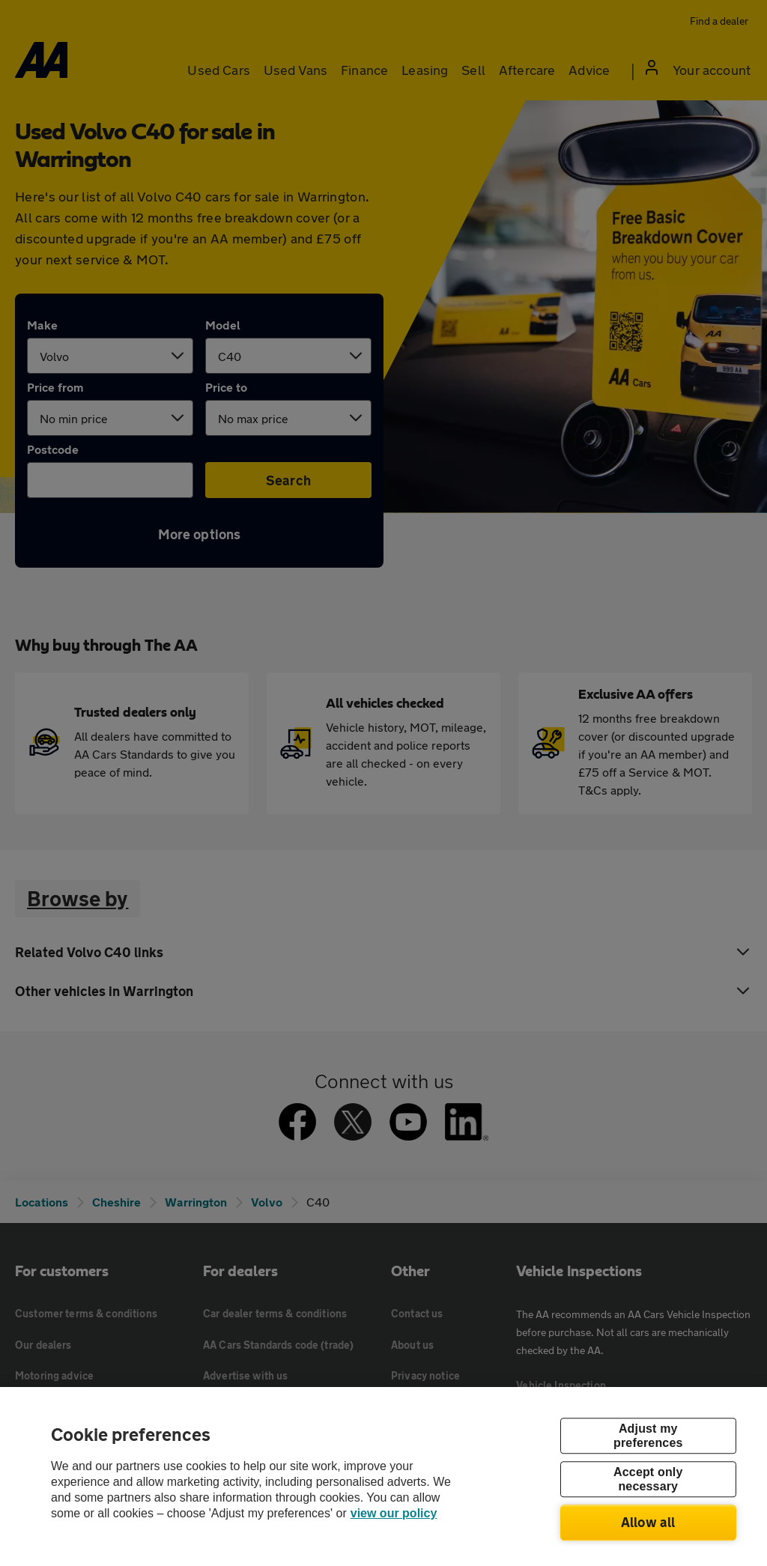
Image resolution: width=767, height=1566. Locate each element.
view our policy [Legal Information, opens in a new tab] (394, 1513)
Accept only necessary (647, 1479)
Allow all (648, 1522)
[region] (383, 1476)
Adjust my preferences (647, 1435)
